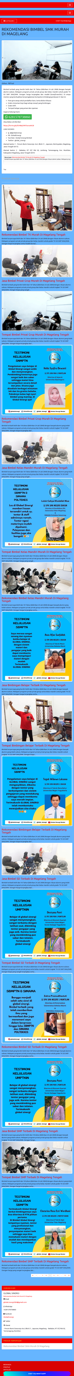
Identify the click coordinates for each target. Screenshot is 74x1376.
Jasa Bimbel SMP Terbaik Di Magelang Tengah (30, 1131)
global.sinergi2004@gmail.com (15, 1302)
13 (58, 1275)
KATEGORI (9, 21)
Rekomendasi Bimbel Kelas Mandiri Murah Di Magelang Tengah (35, 599)
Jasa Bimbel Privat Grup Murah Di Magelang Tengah (33, 280)
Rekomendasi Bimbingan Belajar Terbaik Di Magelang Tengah (34, 831)
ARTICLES (7, 1370)
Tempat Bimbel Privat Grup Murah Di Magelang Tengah (35, 334)
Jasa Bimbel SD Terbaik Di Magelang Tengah (29, 878)
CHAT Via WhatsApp (63, 21)
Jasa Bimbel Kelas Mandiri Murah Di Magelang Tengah (35, 467)
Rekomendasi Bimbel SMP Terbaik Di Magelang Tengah (35, 1261)
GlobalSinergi (8, 1317)
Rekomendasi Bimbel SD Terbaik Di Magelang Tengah (34, 1046)
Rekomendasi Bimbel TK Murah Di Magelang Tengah (28, 157)
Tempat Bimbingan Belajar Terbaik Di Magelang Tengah (36, 745)
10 (46, 1275)
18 (65, 1275)
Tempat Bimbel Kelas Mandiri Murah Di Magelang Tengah (37, 551)
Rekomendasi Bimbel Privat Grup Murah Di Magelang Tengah (34, 420)
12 (54, 1275)
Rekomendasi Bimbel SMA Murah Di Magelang (26, 1346)
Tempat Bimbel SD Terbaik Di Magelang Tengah (31, 962)
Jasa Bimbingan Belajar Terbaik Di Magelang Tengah (34, 685)
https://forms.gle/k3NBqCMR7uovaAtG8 (18, 125)
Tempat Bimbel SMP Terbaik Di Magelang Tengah (32, 1177)
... (39, 1275)
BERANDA (7, 1365)
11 (50, 1275)
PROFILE (6, 1367)
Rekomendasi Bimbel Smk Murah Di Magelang (17, 1296)
